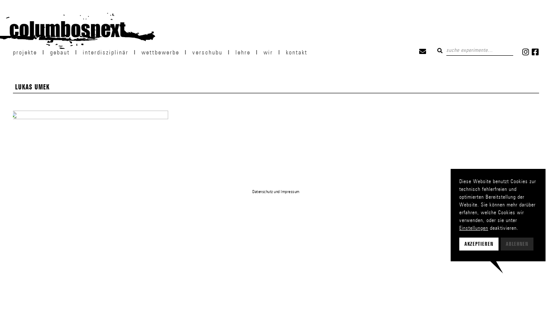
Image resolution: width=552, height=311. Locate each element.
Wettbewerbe (160, 52)
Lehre (243, 52)
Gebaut (60, 52)
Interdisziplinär (106, 52)
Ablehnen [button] (517, 244)
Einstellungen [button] (473, 228)
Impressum (290, 191)
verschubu (207, 52)
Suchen (440, 50)
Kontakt (296, 52)
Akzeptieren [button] (478, 244)
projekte (25, 52)
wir (268, 52)
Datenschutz (262, 191)
